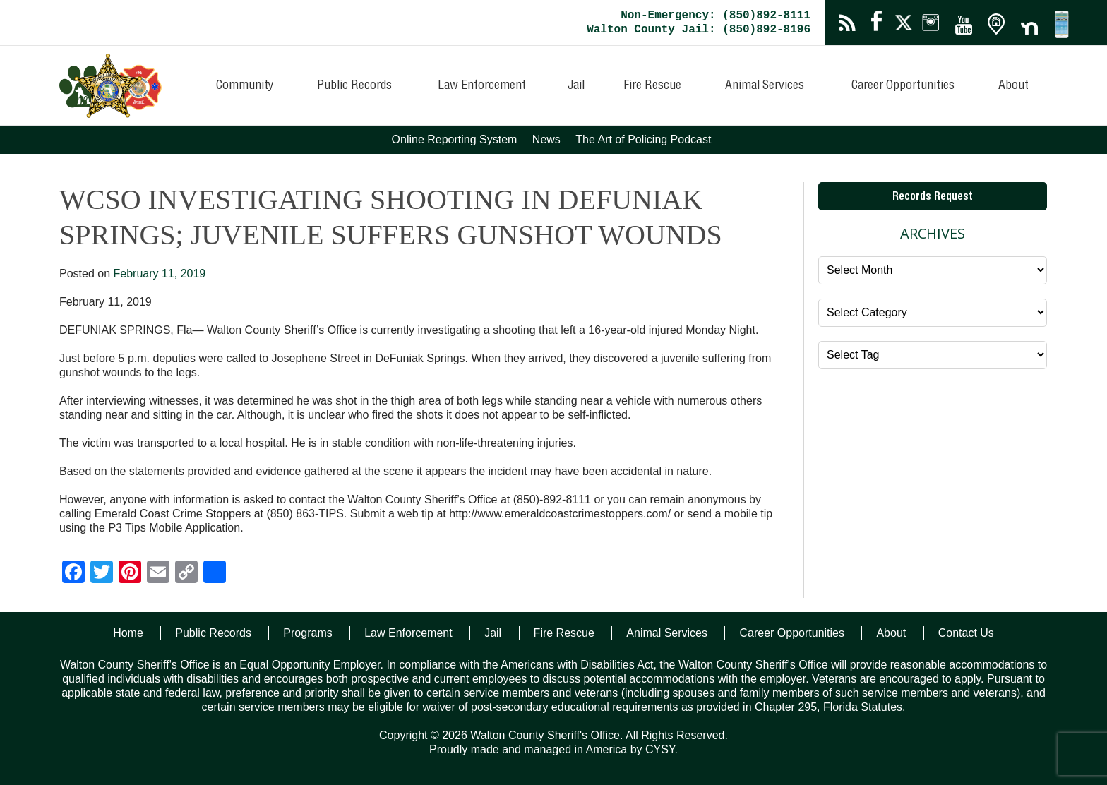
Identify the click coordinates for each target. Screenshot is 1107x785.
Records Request (932, 197)
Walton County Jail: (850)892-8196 (698, 29)
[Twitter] (102, 574)
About (1013, 86)
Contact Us (966, 633)
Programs (307, 633)
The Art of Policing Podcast (643, 139)
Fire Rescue (652, 86)
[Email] (158, 574)
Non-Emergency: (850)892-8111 (715, 15)
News (546, 139)
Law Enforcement (482, 86)
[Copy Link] (186, 574)
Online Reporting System (454, 139)
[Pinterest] (130, 574)
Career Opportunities (903, 86)
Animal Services (764, 86)
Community (245, 86)
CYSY (660, 749)
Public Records (354, 86)
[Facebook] (73, 574)
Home (128, 633)
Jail (576, 86)
